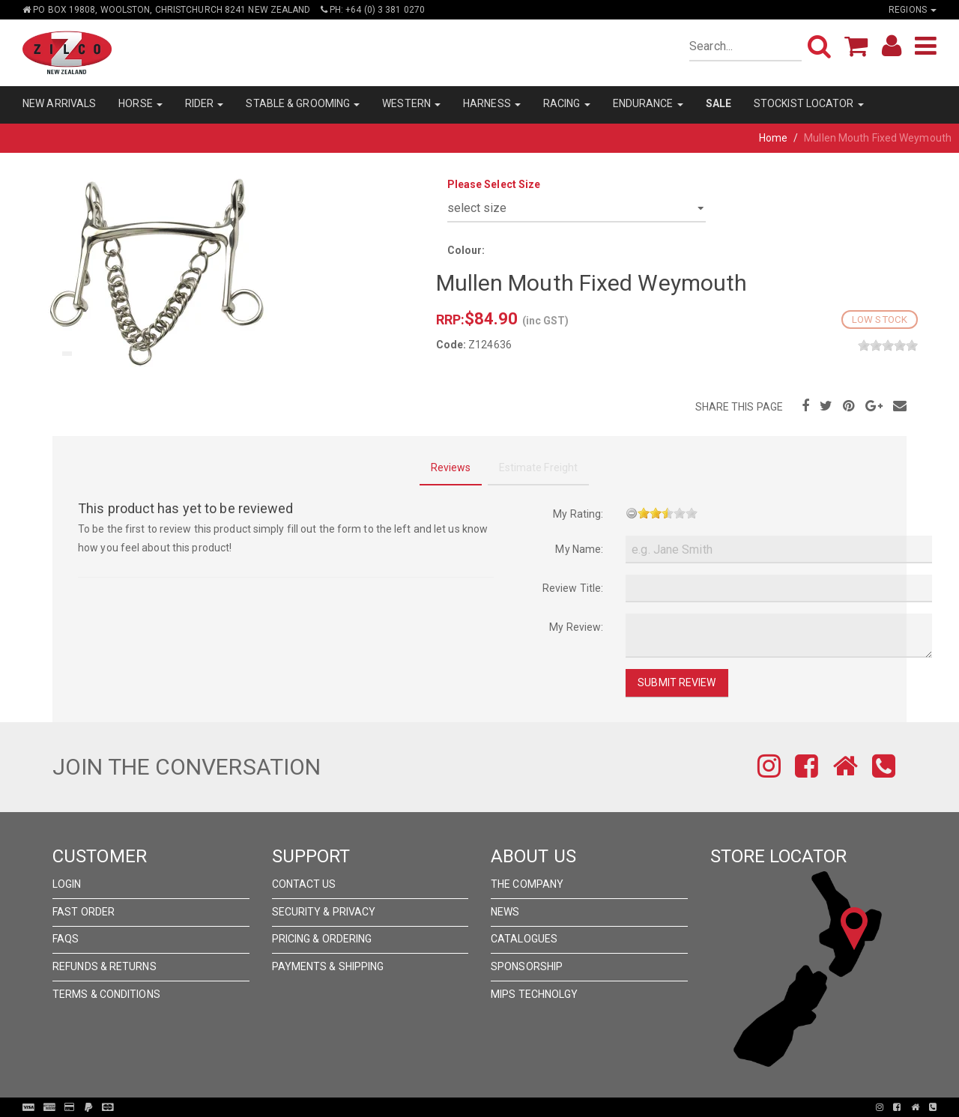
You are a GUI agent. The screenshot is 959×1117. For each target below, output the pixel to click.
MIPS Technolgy (534, 994)
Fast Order (83, 912)
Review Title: (572, 588)
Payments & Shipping (328, 966)
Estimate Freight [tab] (538, 467)
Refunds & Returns (104, 966)
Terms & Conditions (106, 994)
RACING (566, 103)
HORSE (140, 103)
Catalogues (524, 939)
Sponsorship (527, 966)
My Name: (579, 549)
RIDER (204, 103)
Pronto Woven (484, 1107)
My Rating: (578, 514)
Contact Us (304, 884)
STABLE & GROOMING (303, 103)
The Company (527, 884)
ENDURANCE (648, 103)
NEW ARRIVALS (59, 103)
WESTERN (411, 103)
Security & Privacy (324, 912)
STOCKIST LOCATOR (809, 103)
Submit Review (677, 682)
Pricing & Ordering (322, 939)
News (505, 912)
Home (773, 138)
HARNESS (492, 103)
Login (67, 884)
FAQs (65, 939)
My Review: (576, 627)
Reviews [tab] (451, 467)
